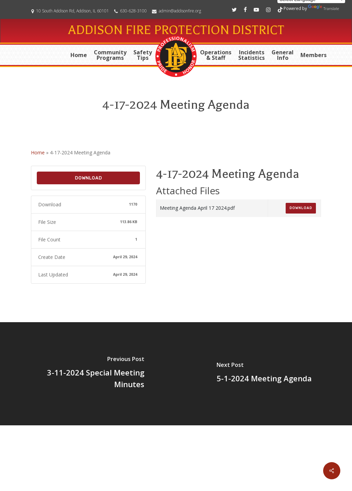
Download (88, 178)
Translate (323, 7)
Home (38, 152)
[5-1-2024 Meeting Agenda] (264, 373)
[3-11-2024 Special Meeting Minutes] (88, 373)
